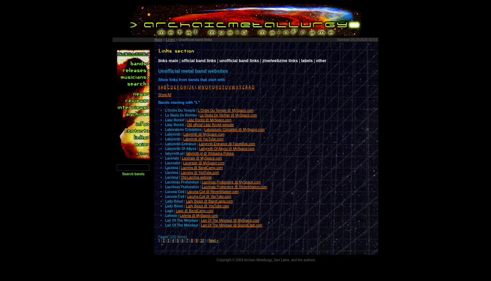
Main (158, 40)
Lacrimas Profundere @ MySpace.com (231, 182)
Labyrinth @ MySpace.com (203, 134)
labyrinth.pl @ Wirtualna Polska (210, 153)
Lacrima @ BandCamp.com (202, 168)
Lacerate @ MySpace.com (202, 158)
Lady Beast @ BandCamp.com (209, 201)
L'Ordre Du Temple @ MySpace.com (226, 110)
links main (168, 60)
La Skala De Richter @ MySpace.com (228, 115)
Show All (164, 95)
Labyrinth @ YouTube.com (203, 139)
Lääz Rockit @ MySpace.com (209, 120)
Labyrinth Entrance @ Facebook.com (227, 144)
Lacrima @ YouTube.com (200, 172)
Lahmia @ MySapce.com (199, 215)
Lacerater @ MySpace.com (203, 163)
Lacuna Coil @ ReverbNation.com (213, 192)
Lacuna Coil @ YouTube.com (209, 196)
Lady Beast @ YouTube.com (207, 206)
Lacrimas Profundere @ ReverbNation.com (234, 187)
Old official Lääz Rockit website (210, 125)
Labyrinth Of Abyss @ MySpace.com (227, 149)
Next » (214, 240)
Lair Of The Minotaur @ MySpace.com (230, 220)
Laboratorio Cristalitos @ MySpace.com (234, 129)
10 (202, 240)
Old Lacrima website (196, 177)
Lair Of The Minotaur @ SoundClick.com (231, 225)
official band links (198, 60)
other (321, 60)
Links (170, 40)
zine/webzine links (280, 60)
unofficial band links (239, 60)
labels (307, 60)
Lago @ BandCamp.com (194, 211)
